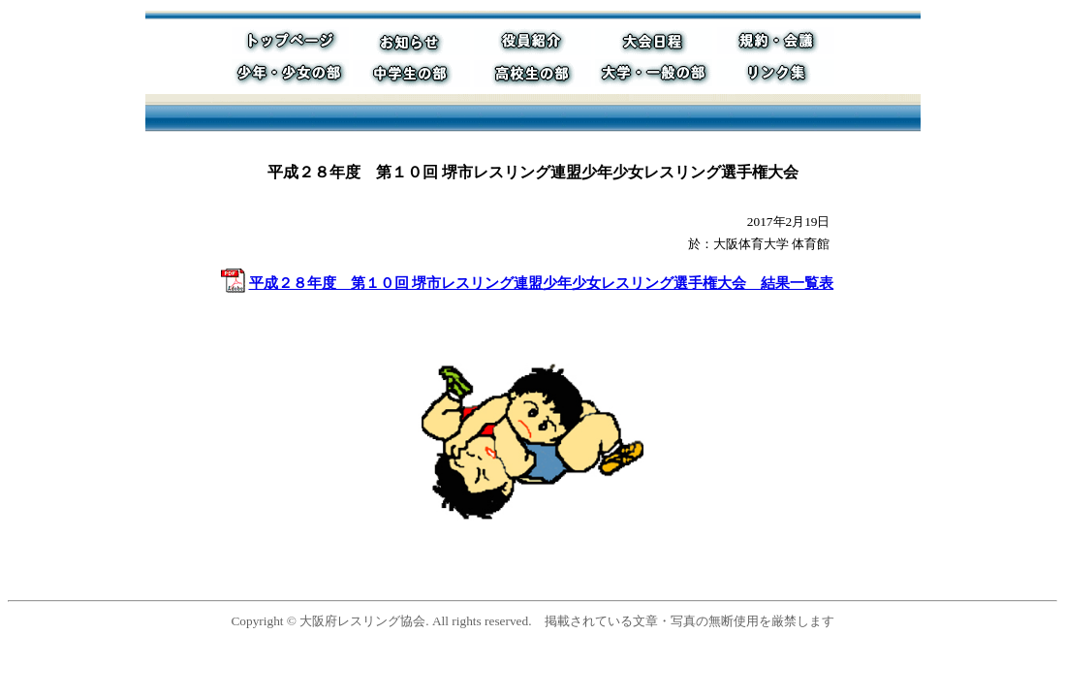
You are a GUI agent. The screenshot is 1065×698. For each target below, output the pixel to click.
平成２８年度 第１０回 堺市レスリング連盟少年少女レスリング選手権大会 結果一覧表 (541, 283)
